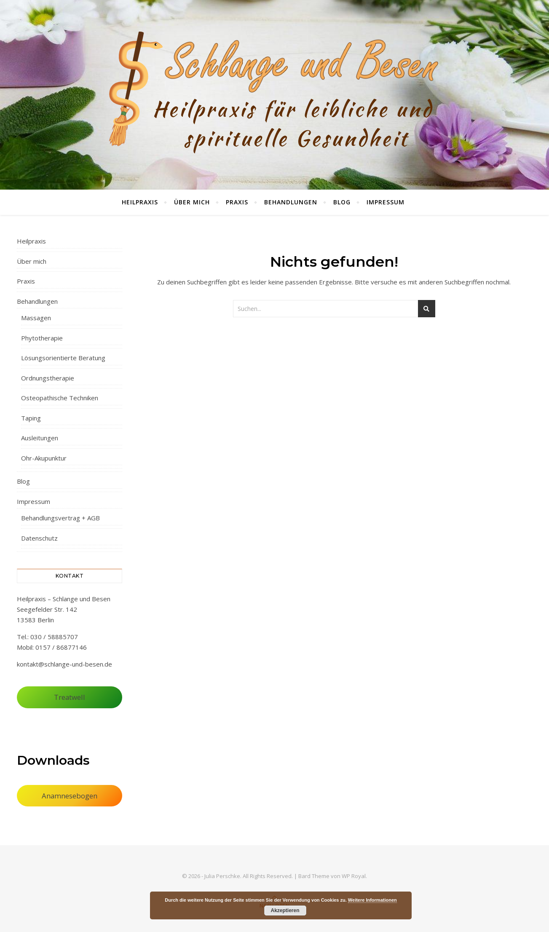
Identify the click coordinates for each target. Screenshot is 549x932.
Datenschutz (39, 538)
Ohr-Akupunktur (44, 458)
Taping (31, 418)
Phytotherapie (42, 338)
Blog (342, 202)
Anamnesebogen (69, 796)
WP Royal (354, 876)
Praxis (237, 202)
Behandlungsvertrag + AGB (60, 518)
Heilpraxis (140, 202)
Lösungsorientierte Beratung (63, 358)
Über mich (192, 202)
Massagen (36, 317)
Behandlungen (290, 202)
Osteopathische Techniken (59, 398)
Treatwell (69, 697)
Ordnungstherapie (47, 378)
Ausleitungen (39, 438)
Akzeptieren (284, 910)
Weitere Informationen (372, 900)
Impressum (385, 202)
